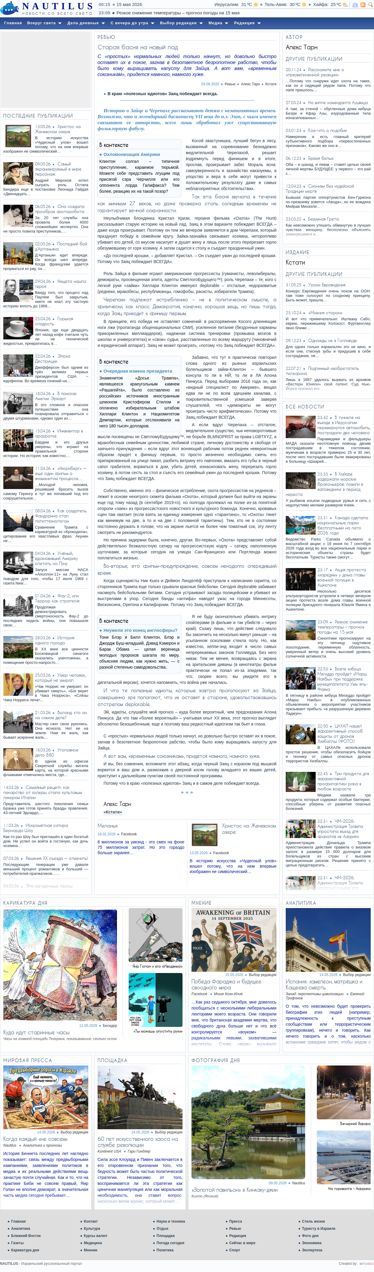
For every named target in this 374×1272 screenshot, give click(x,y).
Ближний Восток (26, 1236)
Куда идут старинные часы (36, 1032)
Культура (92, 1229)
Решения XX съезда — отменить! (57, 858)
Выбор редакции (262, 975)
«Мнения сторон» (325, 312)
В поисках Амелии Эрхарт (55, 396)
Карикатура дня (25, 1250)
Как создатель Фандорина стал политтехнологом (60, 515)
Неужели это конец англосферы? (140, 630)
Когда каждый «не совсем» (35, 1139)
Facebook (129, 834)
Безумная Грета (323, 218)
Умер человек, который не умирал (60, 678)
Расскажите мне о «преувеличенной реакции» (315, 72)
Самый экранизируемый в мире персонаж (58, 169)
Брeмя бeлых (320, 158)
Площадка (165, 1236)
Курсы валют (95, 1236)
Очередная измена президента (138, 371)
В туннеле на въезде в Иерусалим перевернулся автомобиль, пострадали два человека (343, 425)
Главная (18, 1221)
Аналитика (20, 1229)
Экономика (311, 1243)
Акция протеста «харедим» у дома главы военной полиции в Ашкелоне (341, 577)
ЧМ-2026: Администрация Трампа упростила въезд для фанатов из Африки (340, 829)
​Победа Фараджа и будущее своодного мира (226, 984)
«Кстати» (113, 812)
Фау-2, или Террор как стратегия (57, 598)
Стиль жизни (313, 1221)
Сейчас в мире (242, 1243)
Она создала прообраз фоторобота (59, 209)
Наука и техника (170, 1221)
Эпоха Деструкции (52, 358)
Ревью (235, 1229)
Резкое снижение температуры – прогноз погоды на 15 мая (268, 12)
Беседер (110, 1026)
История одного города (54, 640)
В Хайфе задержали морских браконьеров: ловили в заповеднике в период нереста (324, 484)
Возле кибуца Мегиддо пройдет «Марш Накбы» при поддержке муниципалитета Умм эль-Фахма (342, 679)
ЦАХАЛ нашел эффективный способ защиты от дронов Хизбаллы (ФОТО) (340, 733)
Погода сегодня (170, 1243)
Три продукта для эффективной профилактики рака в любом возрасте (343, 781)
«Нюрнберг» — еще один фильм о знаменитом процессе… (60, 473)
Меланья (107, 825)
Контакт (91, 1221)
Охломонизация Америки (132, 154)
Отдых (162, 1229)
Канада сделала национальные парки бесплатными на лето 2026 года (342, 525)
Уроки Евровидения (326, 284)
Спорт (234, 1250)
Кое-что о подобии (327, 130)
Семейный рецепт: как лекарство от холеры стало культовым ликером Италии (42, 792)
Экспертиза (312, 1250)
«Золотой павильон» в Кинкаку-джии (234, 1190)
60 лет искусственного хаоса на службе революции (138, 1142)
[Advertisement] (46, 69)
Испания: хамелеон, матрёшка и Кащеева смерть (324, 984)
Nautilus (298, 1183)
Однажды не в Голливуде (332, 340)
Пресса (235, 1221)
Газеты (17, 1243)
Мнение (90, 1250)
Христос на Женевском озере (57, 129)
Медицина (93, 1243)
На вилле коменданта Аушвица (338, 102)
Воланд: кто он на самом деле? (61, 715)
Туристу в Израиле (318, 1229)
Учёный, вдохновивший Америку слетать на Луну (56, 558)
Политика (165, 1250)
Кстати (270, 84)
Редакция (237, 1236)
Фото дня (310, 1236)
